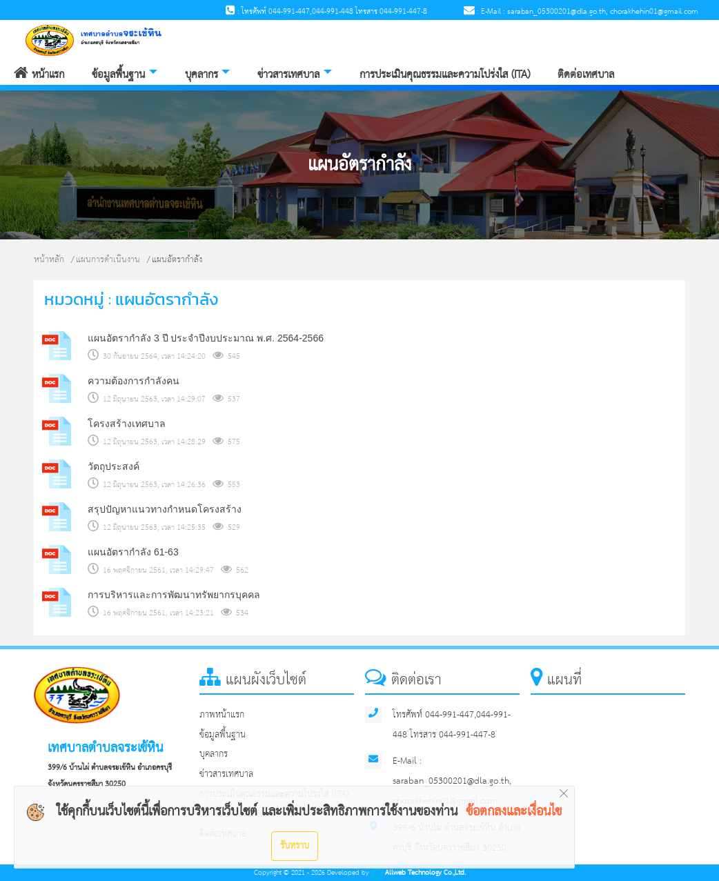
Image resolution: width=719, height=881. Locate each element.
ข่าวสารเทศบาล (288, 75)
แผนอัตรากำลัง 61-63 (133, 551)
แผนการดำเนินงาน (108, 259)
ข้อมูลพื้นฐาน (118, 75)
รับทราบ (294, 846)
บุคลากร (201, 75)
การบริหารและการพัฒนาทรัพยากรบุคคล (174, 594)
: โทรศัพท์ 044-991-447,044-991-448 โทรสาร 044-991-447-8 (326, 11)
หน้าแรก (39, 75)
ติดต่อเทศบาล (586, 75)
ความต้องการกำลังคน (133, 380)
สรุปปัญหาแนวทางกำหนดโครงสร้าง (165, 509)
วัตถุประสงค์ (113, 466)
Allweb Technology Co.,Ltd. (418, 873)
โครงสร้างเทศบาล (127, 423)
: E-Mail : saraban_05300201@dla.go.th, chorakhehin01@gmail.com (581, 11)
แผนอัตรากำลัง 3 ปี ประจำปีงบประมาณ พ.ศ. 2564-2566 (206, 338)
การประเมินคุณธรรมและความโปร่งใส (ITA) (444, 75)
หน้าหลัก (49, 259)
